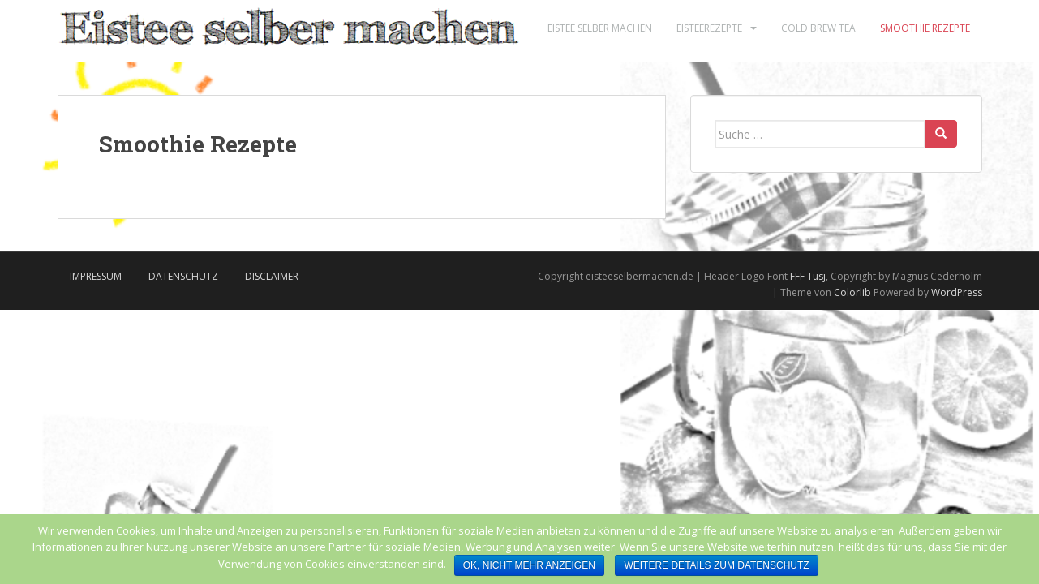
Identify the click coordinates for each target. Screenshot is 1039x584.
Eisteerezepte (709, 28)
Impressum (96, 276)
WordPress (956, 292)
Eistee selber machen (599, 28)
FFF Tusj (808, 276)
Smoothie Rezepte (925, 28)
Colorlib (852, 292)
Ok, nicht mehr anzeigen (529, 565)
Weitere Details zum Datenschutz (716, 565)
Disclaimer (271, 276)
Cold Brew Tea (818, 28)
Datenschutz (183, 276)
